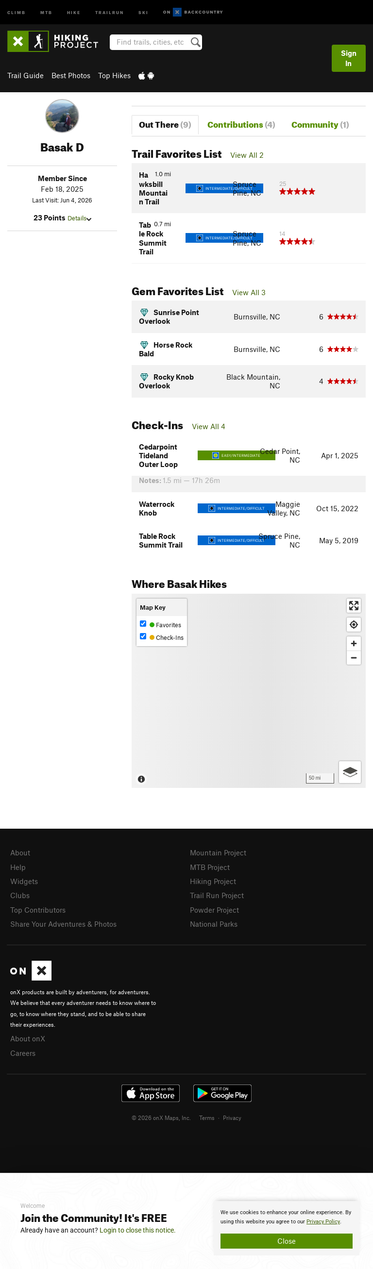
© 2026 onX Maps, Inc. (161, 1117)
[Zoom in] (354, 643)
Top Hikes (114, 75)
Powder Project (214, 909)
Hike (74, 12)
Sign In (348, 58)
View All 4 (208, 426)
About (20, 852)
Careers (22, 1053)
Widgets (24, 881)
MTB (46, 12)
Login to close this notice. (138, 1230)
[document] (286, 1228)
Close (286, 1240)
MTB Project (210, 867)
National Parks (213, 923)
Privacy (232, 1117)
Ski (143, 12)
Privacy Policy (323, 1222)
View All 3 (249, 292)
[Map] (249, 691)
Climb (16, 12)
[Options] (350, 772)
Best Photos (70, 75)
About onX (27, 1038)
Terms (207, 1117)
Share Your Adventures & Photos (63, 923)
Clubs (20, 895)
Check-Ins (162, 637)
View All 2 (247, 154)
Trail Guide (25, 75)
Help (18, 867)
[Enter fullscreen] (354, 606)
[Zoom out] (354, 658)
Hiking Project (213, 881)
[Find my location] (354, 625)
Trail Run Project (217, 895)
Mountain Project (218, 852)
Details (79, 218)
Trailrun (109, 12)
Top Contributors (38, 909)
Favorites (160, 624)
